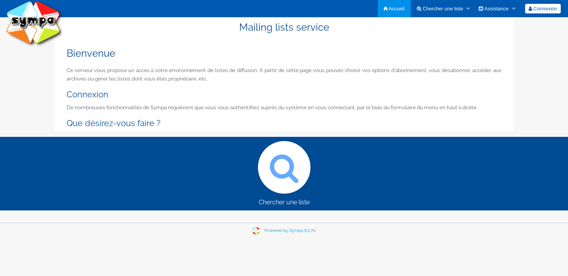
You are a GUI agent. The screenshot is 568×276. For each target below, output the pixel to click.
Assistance (493, 9)
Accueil (394, 9)
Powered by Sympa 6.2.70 (290, 230)
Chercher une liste (440, 9)
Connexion (543, 9)
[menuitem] (394, 8)
